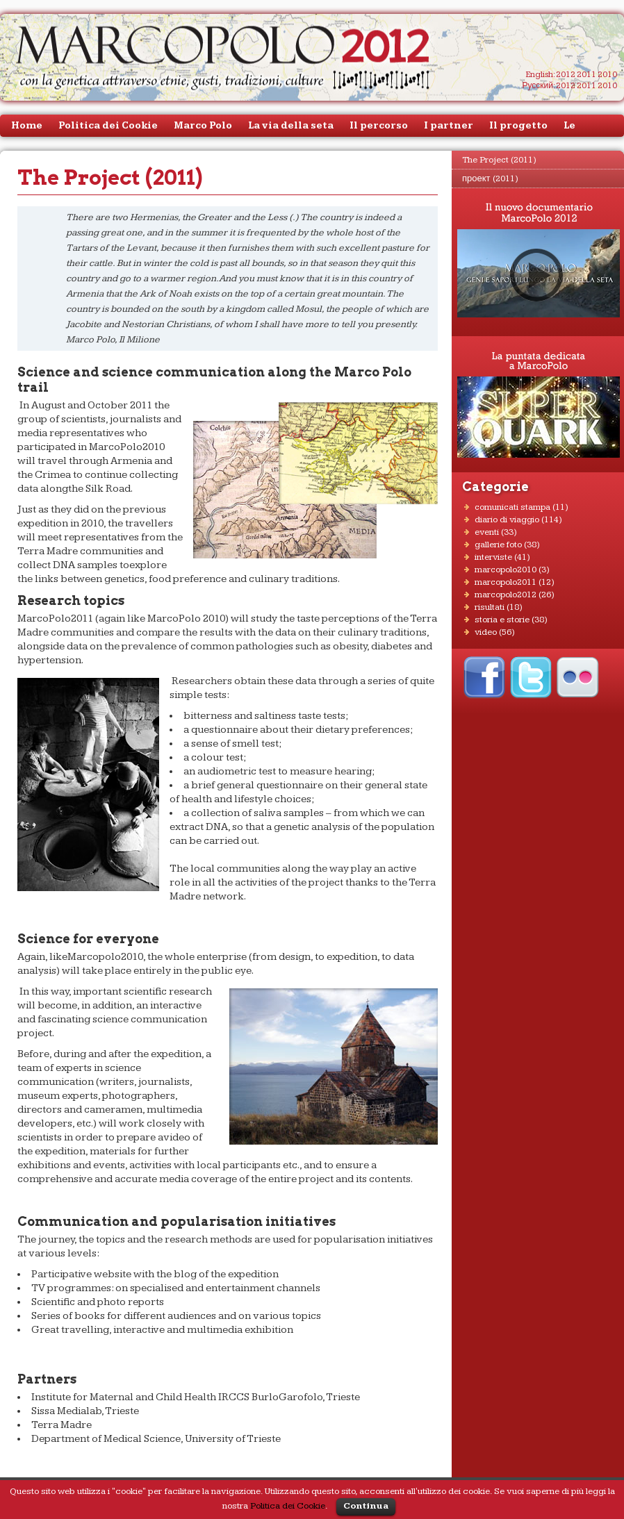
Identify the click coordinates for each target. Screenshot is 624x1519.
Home (26, 125)
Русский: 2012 (548, 86)
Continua (365, 1505)
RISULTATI (489, 607)
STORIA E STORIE (502, 619)
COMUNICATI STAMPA (512, 507)
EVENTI (487, 532)
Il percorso (379, 125)
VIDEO (486, 632)
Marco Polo (203, 125)
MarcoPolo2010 (505, 569)
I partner (448, 125)
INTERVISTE (493, 557)
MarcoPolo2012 (505, 594)
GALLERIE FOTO (498, 544)
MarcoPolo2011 (505, 582)
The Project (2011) (499, 159)
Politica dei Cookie (108, 125)
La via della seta (291, 125)
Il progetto (518, 125)
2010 (607, 74)
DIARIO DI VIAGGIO (507, 519)
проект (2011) (490, 178)
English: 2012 (550, 74)
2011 (586, 74)
